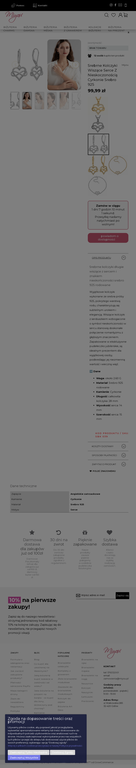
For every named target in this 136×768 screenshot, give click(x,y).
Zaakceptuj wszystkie (24, 757)
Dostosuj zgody (62, 752)
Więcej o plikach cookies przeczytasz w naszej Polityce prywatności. (45, 745)
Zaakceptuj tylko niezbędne (28, 752)
